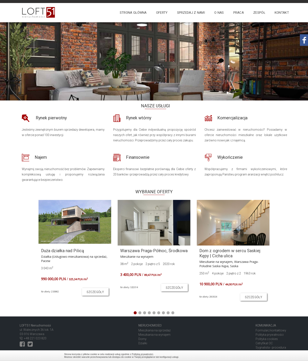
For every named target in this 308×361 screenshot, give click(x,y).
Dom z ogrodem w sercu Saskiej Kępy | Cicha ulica (229, 253)
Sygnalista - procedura (271, 347)
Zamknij (242, 356)
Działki (142, 343)
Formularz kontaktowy (271, 330)
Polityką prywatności (142, 354)
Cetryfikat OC (264, 343)
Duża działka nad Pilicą (62, 250)
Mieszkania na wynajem (154, 334)
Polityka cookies (267, 339)
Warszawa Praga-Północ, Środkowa (154, 250)
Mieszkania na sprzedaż (154, 330)
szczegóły (95, 292)
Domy (142, 339)
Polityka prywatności (270, 334)
